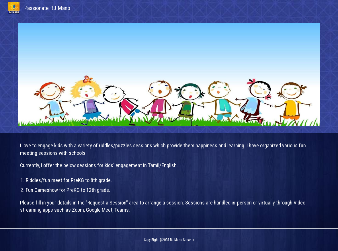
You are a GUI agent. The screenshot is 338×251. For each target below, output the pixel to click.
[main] (169, 180)
